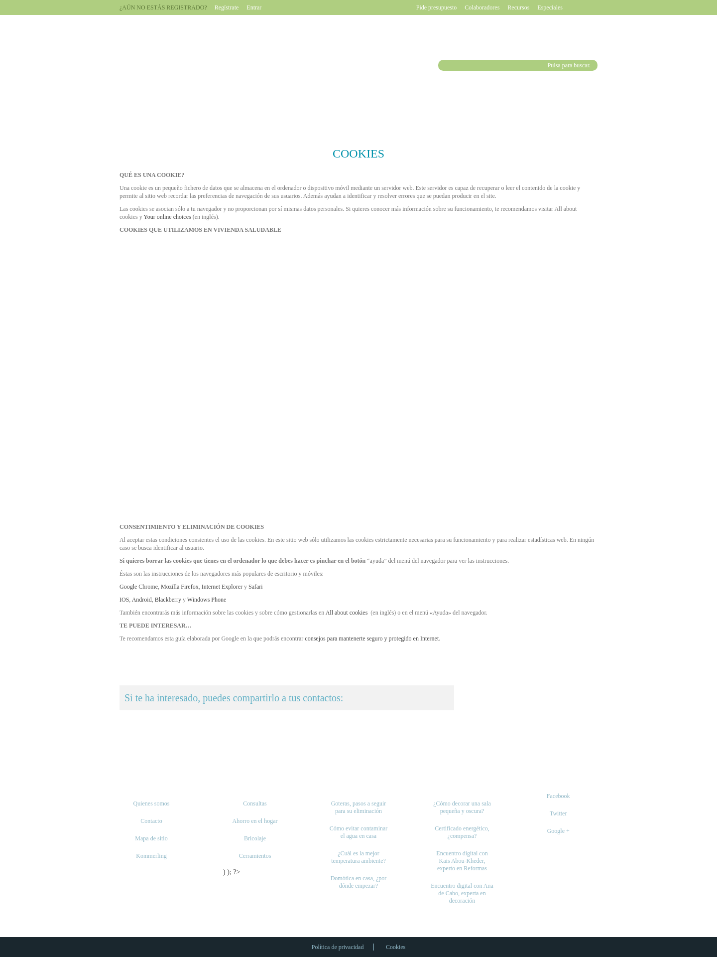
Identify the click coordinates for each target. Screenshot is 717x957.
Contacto (151, 820)
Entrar (253, 7)
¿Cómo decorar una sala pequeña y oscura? (462, 807)
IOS (124, 599)
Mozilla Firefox (180, 586)
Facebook (558, 796)
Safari (255, 586)
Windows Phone (207, 599)
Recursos (518, 7)
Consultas (254, 803)
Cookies (395, 947)
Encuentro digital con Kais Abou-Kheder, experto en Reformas (461, 861)
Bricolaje (255, 838)
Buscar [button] (445, 65)
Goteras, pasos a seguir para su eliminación (358, 807)
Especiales (550, 7)
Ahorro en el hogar (255, 820)
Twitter (558, 813)
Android (142, 599)
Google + (558, 830)
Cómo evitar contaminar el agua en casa (359, 832)
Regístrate (227, 7)
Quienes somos (151, 803)
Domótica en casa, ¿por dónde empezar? (359, 882)
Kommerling (151, 855)
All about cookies (347, 612)
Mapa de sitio (151, 838)
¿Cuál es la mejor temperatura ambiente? (358, 857)
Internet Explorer (222, 586)
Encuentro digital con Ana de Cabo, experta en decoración (462, 893)
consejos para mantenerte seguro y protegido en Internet (372, 638)
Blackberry (168, 599)
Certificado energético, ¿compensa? (462, 832)
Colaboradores (482, 7)
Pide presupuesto (436, 7)
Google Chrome (139, 586)
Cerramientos (255, 855)
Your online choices (167, 216)
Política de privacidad (338, 947)
